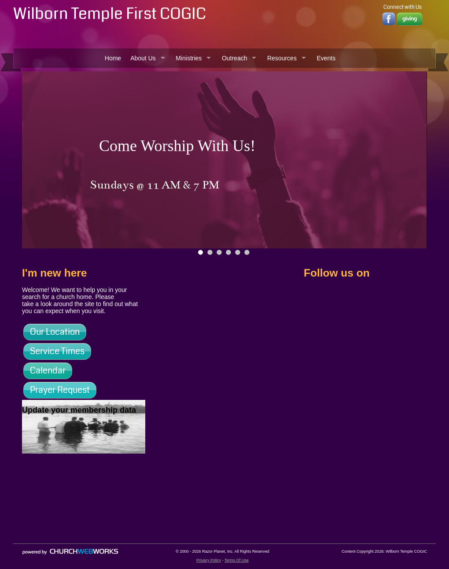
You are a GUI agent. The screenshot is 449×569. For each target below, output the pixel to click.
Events (326, 58)
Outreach (234, 58)
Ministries (189, 58)
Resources (282, 58)
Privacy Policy (208, 560)
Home (113, 58)
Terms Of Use (236, 560)
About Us (143, 58)
